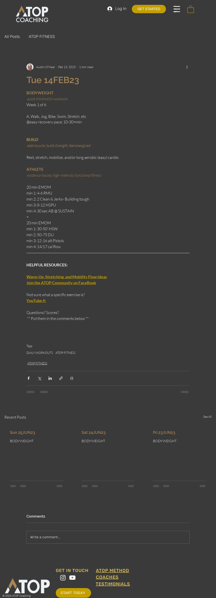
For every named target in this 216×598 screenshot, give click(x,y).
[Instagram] (63, 577)
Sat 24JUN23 (94, 432)
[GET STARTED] (149, 9)
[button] (176, 9)
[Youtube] (72, 577)
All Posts (12, 36)
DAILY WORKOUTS (39, 353)
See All (207, 416)
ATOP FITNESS (42, 36)
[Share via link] (61, 378)
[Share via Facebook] (28, 378)
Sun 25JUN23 (22, 432)
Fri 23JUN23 (164, 432)
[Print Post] (72, 378)
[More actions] (187, 67)
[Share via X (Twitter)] (39, 378)
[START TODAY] (73, 593)
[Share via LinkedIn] (50, 378)
